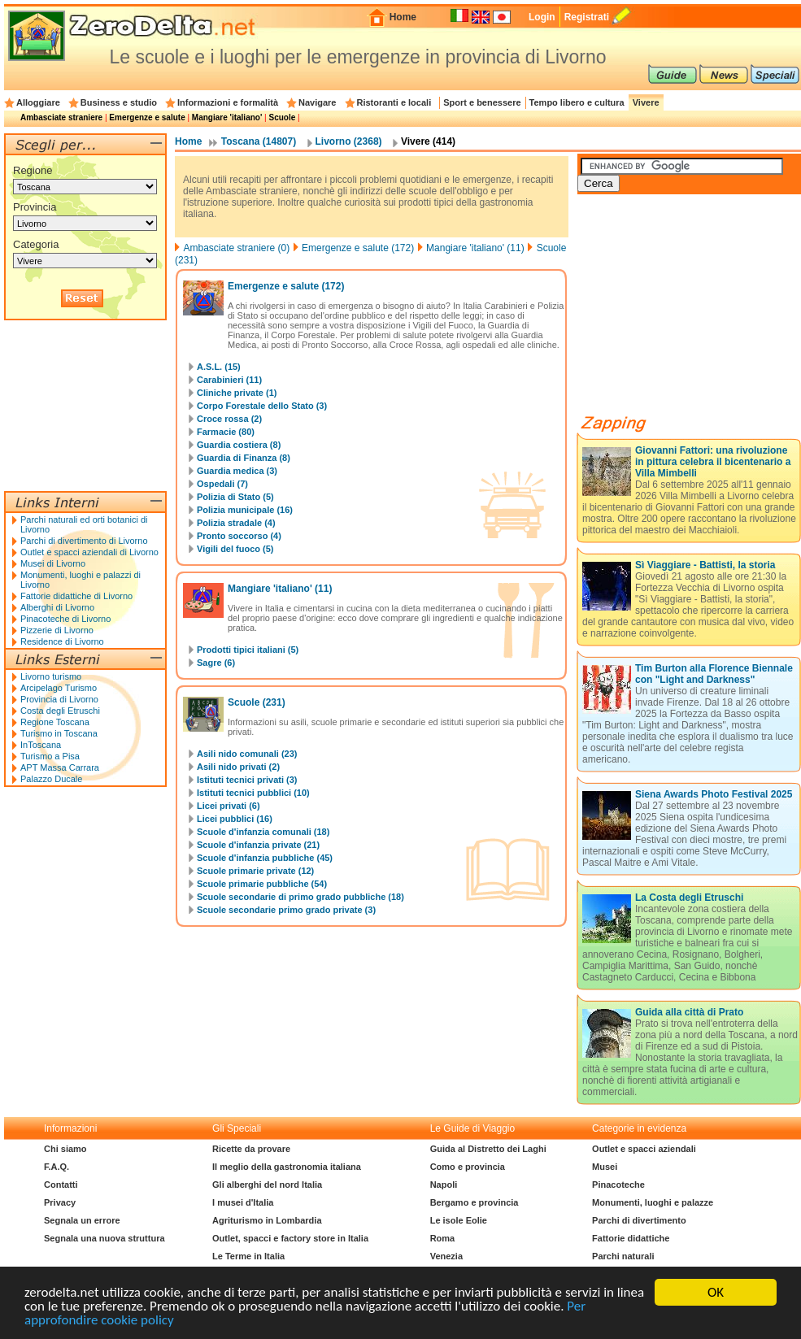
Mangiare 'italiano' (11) (475, 248)
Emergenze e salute (147, 117)
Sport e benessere (481, 102)
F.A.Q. (56, 1167)
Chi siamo (65, 1149)
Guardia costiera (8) (239, 445)
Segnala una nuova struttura (104, 1238)
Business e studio (119, 102)
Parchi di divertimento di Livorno (84, 541)
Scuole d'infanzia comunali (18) (263, 832)
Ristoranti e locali (394, 102)
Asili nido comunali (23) (247, 754)
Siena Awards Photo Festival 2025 (713, 794)
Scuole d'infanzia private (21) (258, 845)
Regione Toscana (54, 722)
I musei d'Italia (242, 1202)
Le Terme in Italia (248, 1256)
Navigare (317, 102)
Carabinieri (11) (229, 380)
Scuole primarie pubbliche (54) (262, 884)
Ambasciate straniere (61, 117)
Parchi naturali (623, 1256)
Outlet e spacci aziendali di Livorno (89, 552)
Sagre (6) (216, 662)
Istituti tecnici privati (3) (247, 780)
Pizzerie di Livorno (57, 630)
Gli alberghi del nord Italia (267, 1184)
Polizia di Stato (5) (235, 497)
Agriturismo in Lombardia (266, 1220)
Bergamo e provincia (474, 1202)
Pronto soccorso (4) (239, 536)
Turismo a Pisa (50, 756)
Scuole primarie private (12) (255, 871)
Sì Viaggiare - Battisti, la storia (705, 565)
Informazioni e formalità (227, 102)
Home (403, 17)
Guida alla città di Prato (689, 1012)
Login (542, 17)
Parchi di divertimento (639, 1220)
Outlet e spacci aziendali (644, 1149)
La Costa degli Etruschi (689, 897)
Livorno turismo (50, 676)
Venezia (446, 1256)
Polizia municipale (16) (245, 510)
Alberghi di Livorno (57, 607)
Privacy (60, 1202)
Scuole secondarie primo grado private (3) (286, 910)
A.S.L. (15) (219, 367)
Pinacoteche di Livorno (65, 619)
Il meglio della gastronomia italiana (286, 1167)
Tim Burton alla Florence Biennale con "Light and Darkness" (714, 674)
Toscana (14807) (259, 141)
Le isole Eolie (458, 1220)
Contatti (61, 1184)
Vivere (646, 102)
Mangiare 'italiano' (227, 117)
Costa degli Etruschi (60, 710)
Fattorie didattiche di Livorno (76, 596)
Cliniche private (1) (236, 393)
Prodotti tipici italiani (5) (247, 649)
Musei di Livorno (52, 563)
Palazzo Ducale (51, 779)
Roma (442, 1238)
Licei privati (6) (228, 806)
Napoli (444, 1184)
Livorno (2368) (349, 141)
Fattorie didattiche (630, 1238)
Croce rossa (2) (229, 419)
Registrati (586, 17)
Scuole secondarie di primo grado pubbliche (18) (300, 897)
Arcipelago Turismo (58, 688)
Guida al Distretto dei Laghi (488, 1149)
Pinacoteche (618, 1184)
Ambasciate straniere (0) (236, 248)
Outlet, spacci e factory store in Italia (290, 1238)
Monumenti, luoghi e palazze (652, 1202)
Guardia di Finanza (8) (243, 458)
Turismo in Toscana (59, 733)
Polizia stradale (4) (236, 523)
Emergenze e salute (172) (358, 248)
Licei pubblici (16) (234, 819)
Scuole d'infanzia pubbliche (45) (265, 858)
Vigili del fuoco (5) (235, 549)
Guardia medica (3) (237, 471)
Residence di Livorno (62, 641)
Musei (604, 1167)
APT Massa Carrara (59, 767)
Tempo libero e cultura (577, 102)
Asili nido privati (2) (238, 767)
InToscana (40, 745)
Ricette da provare (251, 1149)
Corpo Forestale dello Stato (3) (262, 406)
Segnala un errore (82, 1220)
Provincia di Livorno (59, 699)
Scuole (281, 117)
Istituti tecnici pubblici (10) (253, 793)
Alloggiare (38, 102)
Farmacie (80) (226, 432)
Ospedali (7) (222, 484)
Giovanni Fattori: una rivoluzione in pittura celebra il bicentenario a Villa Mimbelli (712, 462)
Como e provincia (467, 1167)
